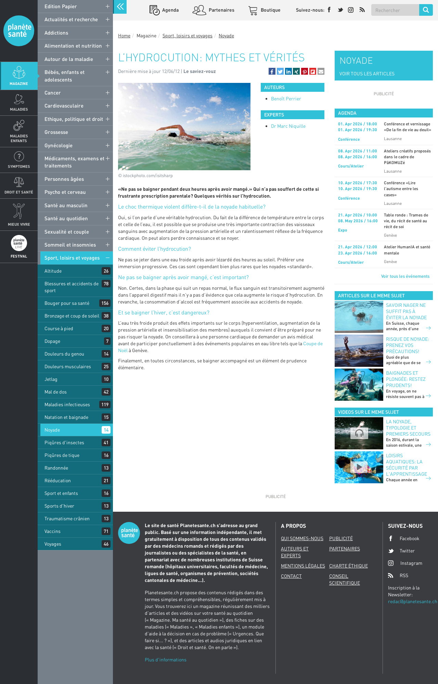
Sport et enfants (61, 493)
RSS (398, 575)
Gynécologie (58, 145)
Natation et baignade (66, 417)
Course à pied (58, 328)
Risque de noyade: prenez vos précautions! (407, 345)
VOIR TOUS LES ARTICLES (367, 73)
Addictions (56, 32)
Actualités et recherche (71, 19)
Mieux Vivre (19, 224)
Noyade (52, 430)
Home (124, 35)
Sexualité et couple (66, 231)
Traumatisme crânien (67, 518)
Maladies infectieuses (67, 404)
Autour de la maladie (68, 59)
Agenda (170, 10)
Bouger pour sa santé (66, 303)
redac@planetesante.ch (412, 601)
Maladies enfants (19, 138)
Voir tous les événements (405, 276)
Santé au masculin (66, 205)
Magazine (19, 83)
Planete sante (18, 30)
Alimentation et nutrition (73, 45)
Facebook (404, 538)
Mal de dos (55, 392)
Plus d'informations (165, 659)
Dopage (52, 341)
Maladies (19, 109)
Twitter (401, 550)
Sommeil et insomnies (70, 244)
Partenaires (221, 10)
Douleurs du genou (64, 354)
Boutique (270, 10)
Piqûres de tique (61, 455)
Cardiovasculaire (63, 105)
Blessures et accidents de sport (71, 287)
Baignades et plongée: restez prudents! (406, 379)
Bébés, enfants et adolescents (64, 75)
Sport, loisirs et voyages (72, 257)
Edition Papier (60, 6)
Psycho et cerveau (65, 192)
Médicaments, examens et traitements (74, 162)
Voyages (52, 544)
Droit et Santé (18, 192)
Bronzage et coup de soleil (71, 316)
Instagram (405, 563)
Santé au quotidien (66, 218)
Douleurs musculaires (67, 366)
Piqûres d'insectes (64, 442)
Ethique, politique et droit (73, 119)
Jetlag (50, 379)
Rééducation (57, 480)
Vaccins (52, 531)
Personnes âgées (64, 179)
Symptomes (19, 166)
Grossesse (56, 132)
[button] (272, 71)
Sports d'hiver (59, 506)
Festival (19, 256)
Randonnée (56, 468)
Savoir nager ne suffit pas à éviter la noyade (406, 311)
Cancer (52, 92)
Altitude (53, 271)
